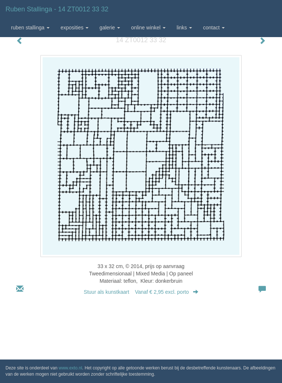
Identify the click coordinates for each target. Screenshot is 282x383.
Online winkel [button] (148, 27)
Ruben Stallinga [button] (30, 27)
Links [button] (184, 27)
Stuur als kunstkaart (141, 292)
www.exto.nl (70, 368)
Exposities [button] (74, 27)
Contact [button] (214, 27)
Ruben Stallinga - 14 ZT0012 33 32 (57, 9)
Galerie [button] (110, 27)
